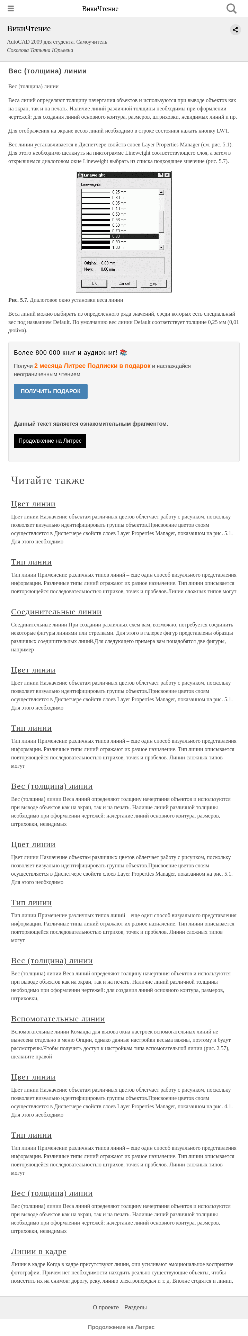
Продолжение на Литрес (50, 441)
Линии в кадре (39, 1251)
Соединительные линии (56, 611)
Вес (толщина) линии (52, 786)
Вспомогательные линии (58, 1018)
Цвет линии (33, 503)
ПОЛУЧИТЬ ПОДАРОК (51, 391)
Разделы (135, 1307)
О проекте (106, 1307)
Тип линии (31, 561)
